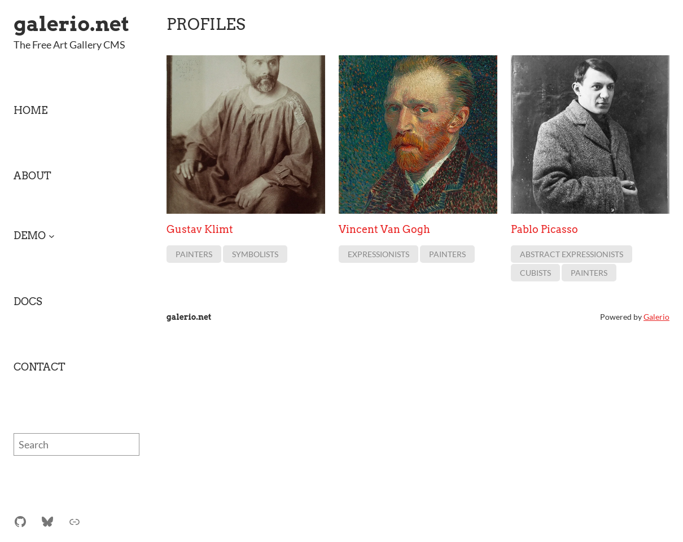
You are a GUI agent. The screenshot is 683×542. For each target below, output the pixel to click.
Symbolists (255, 254)
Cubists (535, 273)
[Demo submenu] (52, 236)
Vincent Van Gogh (384, 229)
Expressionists (378, 254)
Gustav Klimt (200, 229)
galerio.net (71, 23)
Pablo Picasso (544, 229)
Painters (194, 254)
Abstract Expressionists (571, 254)
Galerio (656, 316)
